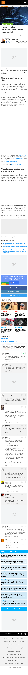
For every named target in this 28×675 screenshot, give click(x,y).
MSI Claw (22, 657)
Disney (9, 300)
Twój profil (22, 2)
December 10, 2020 (16, 164)
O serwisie (12, 638)
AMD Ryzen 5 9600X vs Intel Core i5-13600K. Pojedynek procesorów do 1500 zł (6, 331)
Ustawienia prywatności (10, 648)
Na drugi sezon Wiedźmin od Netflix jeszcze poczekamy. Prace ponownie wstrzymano (14, 244)
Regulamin (11, 651)
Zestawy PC (21, 641)
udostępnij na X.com (14, 295)
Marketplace (7, 641)
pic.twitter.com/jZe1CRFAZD (11, 161)
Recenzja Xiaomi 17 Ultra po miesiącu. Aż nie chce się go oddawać (6, 315)
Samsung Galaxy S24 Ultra (14, 654)
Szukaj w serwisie (19, 2)
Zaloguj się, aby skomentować (8, 341)
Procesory (4, 327)
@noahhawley (19, 158)
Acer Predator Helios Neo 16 (11, 657)
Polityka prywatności (14, 645)
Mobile (16, 311)
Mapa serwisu (20, 638)
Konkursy (14, 641)
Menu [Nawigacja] (25, 2)
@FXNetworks (22, 155)
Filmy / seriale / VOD (12, 299)
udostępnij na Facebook (14, 288)
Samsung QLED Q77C (14, 660)
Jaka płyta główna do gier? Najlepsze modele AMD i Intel (20, 330)
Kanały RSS (21, 648)
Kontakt (17, 651)
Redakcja (6, 638)
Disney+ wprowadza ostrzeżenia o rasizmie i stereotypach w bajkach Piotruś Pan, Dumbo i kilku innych (14, 251)
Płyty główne (18, 327)
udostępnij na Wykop (14, 291)
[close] (26, 276)
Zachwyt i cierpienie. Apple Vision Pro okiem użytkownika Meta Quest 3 (20, 315)
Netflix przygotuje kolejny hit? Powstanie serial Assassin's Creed (15, 247)
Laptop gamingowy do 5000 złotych (14, 663)
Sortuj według (4, 338)
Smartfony (4, 311)
